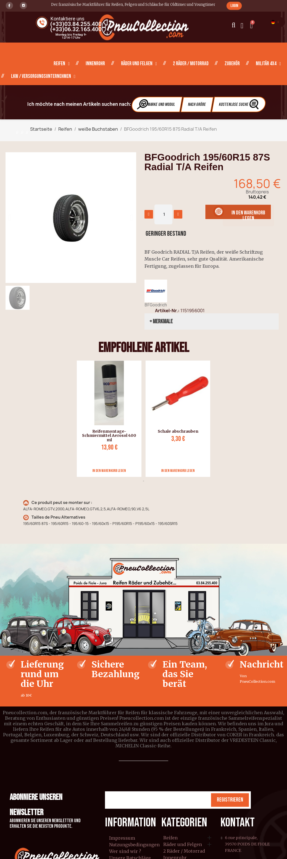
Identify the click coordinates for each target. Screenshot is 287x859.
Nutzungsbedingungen (134, 844)
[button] (234, 6)
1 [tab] (143, 481)
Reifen (62, 64)
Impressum (122, 838)
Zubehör (232, 64)
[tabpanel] (107, 419)
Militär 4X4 (268, 64)
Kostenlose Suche (239, 104)
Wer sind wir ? (125, 851)
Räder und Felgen (139, 64)
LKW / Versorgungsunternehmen (43, 77)
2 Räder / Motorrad (191, 64)
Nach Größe (197, 104)
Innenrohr (95, 64)
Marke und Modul (156, 104)
